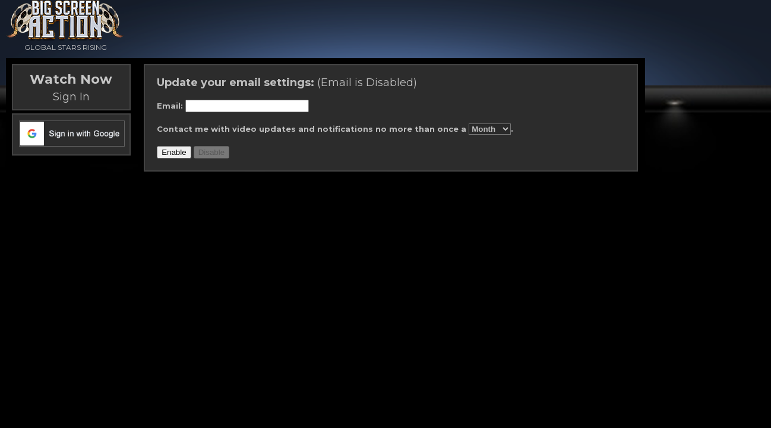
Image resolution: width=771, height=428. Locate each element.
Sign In (71, 96)
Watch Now (71, 79)
